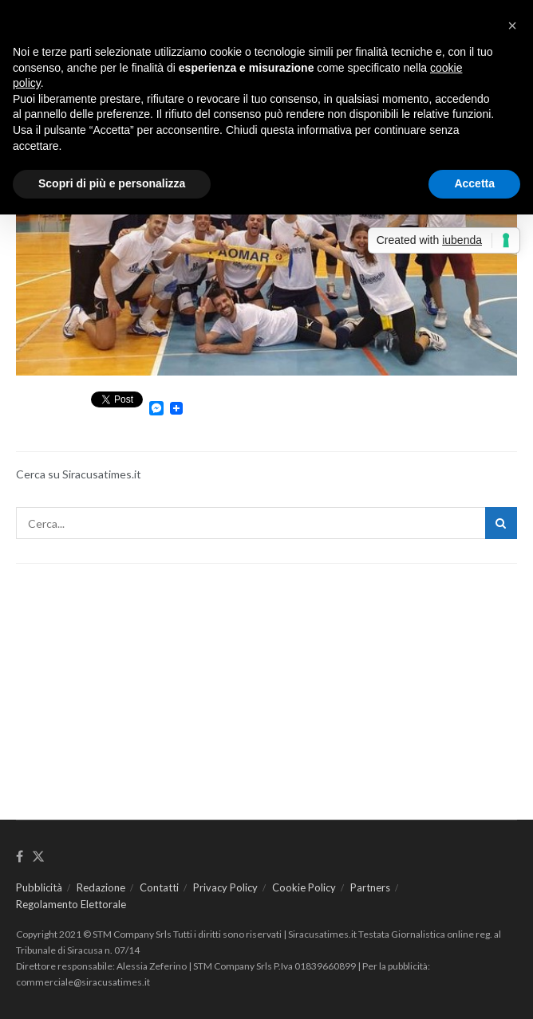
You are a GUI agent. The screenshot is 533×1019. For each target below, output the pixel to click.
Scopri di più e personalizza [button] (111, 183)
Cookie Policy (304, 887)
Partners (370, 887)
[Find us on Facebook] (19, 857)
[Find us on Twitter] (38, 857)
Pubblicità (39, 887)
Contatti (159, 887)
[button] (512, 25)
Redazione (101, 887)
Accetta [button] (474, 183)
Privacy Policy (225, 887)
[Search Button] (501, 523)
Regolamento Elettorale (71, 904)
